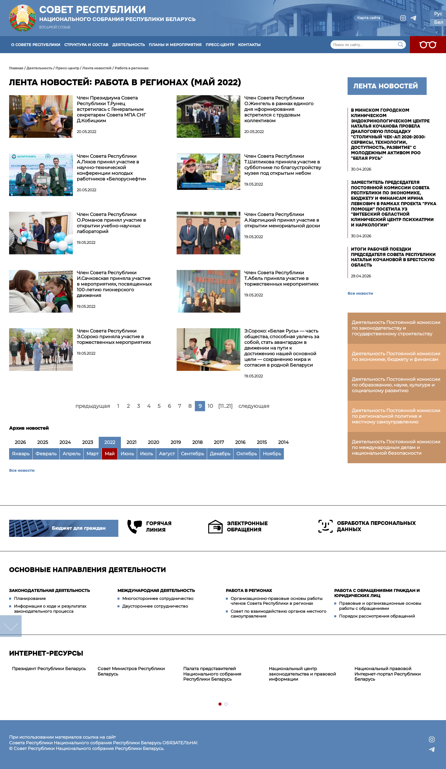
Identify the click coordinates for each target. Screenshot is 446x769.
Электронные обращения (238, 526)
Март (92, 453)
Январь (21, 453)
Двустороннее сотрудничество (155, 606)
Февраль (46, 453)
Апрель (71, 453)
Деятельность (128, 44)
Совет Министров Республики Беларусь (131, 671)
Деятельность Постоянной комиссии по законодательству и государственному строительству (396, 328)
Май (110, 453)
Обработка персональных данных (367, 526)
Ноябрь (272, 453)
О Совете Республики (35, 44)
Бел (438, 22)
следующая (253, 406)
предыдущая (92, 406)
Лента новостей (97, 68)
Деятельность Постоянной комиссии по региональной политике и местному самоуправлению (396, 416)
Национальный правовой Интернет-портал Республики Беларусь (387, 674)
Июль (146, 453)
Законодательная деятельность (49, 590)
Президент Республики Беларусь (49, 668)
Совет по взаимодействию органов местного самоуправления (278, 614)
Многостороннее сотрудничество (157, 598)
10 (210, 406)
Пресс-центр (220, 44)
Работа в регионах (131, 68)
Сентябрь (192, 453)
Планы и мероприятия (175, 44)
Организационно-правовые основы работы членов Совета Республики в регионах (277, 601)
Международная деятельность (156, 590)
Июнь (127, 453)
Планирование (30, 598)
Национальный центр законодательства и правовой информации (302, 674)
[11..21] (225, 406)
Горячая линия (149, 527)
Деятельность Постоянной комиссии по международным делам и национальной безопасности (396, 447)
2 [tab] (226, 704)
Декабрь (220, 453)
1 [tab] (220, 704)
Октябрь (246, 453)
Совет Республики (117, 13)
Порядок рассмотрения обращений (377, 616)
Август (167, 453)
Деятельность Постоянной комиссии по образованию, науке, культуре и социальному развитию (396, 385)
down (11, 626)
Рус (438, 13)
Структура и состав (86, 44)
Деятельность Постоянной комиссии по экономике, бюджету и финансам (396, 356)
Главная (16, 68)
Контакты (249, 44)
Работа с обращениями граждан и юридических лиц (377, 593)
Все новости (21, 470)
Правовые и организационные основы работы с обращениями (380, 606)
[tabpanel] (52, 669)
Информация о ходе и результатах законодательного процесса (50, 609)
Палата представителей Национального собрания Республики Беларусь (212, 674)
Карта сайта (368, 17)
